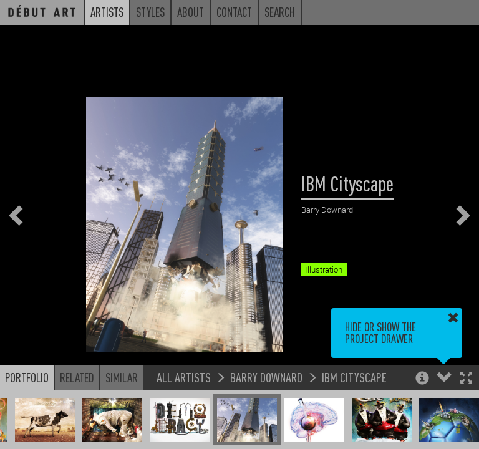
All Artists (184, 377)
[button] (466, 379)
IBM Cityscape (354, 377)
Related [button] (77, 377)
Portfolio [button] (27, 377)
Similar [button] (121, 377)
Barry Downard (266, 377)
